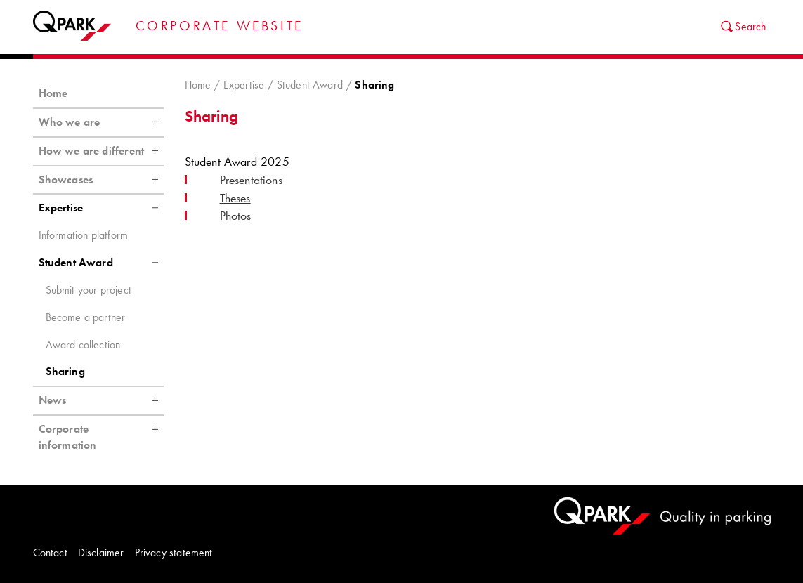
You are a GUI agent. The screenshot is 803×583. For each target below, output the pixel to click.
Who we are (101, 122)
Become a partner (86, 317)
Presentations (251, 180)
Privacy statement (174, 552)
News (101, 400)
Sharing (65, 371)
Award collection (83, 344)
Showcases (101, 179)
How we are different (101, 151)
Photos (236, 215)
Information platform (84, 235)
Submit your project (88, 289)
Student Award (310, 84)
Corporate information (101, 434)
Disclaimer (101, 552)
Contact (50, 552)
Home (198, 84)
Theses (235, 198)
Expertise (244, 84)
